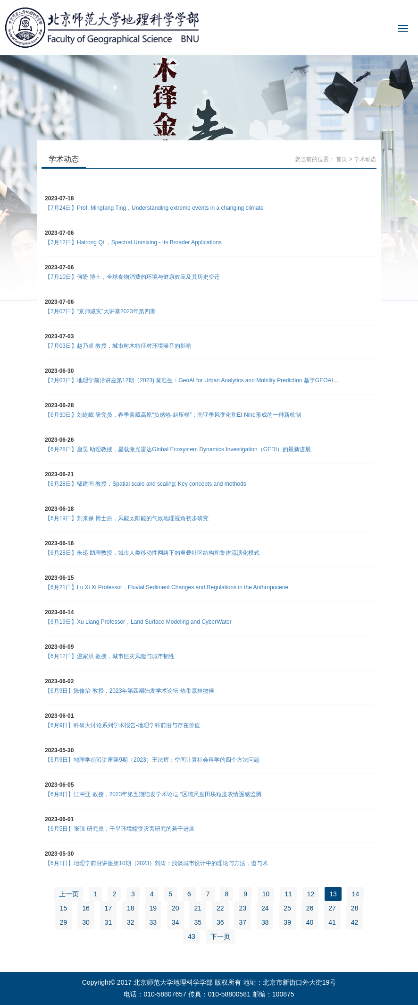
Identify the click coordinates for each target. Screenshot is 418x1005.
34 (175, 922)
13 (333, 894)
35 (197, 922)
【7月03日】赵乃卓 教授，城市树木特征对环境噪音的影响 (118, 346)
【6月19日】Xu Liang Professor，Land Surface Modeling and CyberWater (138, 621)
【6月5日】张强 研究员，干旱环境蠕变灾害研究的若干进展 (119, 828)
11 (288, 894)
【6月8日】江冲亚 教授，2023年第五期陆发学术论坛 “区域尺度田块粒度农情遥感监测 (153, 794)
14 (355, 894)
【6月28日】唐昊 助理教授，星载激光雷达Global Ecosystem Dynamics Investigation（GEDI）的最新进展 (178, 449)
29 (63, 922)
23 (242, 908)
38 (265, 922)
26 (310, 908)
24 (265, 908)
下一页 (220, 936)
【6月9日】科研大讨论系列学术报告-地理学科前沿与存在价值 (122, 725)
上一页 (69, 894)
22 (220, 908)
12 (311, 894)
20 (175, 908)
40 (310, 922)
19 (153, 908)
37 (242, 922)
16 (86, 908)
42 (355, 922)
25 (287, 908)
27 (332, 908)
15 (63, 908)
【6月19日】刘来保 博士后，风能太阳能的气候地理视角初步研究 (127, 518)
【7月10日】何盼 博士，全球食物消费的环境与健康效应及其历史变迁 (132, 277)
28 (355, 908)
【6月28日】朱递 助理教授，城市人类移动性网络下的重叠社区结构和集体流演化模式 (152, 553)
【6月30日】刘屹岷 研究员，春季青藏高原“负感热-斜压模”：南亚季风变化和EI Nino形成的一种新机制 (173, 415)
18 (130, 908)
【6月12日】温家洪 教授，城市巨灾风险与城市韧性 (110, 656)
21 (197, 908)
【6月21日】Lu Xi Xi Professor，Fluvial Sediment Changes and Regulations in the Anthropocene (166, 587)
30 (86, 922)
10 (266, 894)
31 (108, 922)
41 (332, 922)
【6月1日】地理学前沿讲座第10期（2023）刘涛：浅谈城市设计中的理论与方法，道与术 (156, 863)
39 (287, 922)
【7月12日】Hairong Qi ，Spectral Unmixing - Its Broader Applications (133, 242)
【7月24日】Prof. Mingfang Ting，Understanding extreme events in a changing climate (154, 208)
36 (220, 922)
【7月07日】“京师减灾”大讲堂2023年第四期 (100, 311)
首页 (341, 159)
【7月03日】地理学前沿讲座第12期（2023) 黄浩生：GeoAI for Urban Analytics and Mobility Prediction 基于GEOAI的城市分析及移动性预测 (220, 380)
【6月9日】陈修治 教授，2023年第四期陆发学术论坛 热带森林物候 (129, 690)
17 (108, 908)
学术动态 (365, 159)
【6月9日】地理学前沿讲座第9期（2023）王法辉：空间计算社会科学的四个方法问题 (152, 759)
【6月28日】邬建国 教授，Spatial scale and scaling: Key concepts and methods (145, 484)
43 (191, 936)
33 (153, 922)
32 (130, 922)
